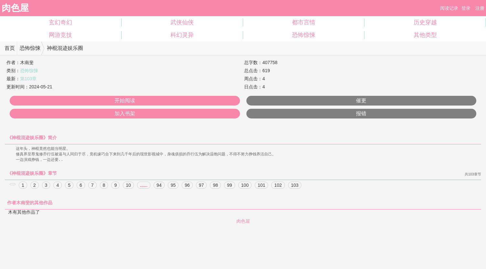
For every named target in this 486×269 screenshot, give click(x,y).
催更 (361, 100)
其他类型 (425, 35)
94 (159, 186)
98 (215, 186)
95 (173, 186)
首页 (10, 48)
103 (294, 186)
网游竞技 (60, 35)
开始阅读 (124, 100)
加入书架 (124, 113)
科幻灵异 (182, 35)
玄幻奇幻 (60, 22)
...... (143, 186)
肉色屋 (15, 8)
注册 (479, 8)
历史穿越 (425, 22)
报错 (361, 113)
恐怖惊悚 (303, 35)
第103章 (28, 78)
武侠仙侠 (182, 22)
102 (278, 186)
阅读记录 (449, 8)
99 (229, 186)
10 (128, 186)
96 (187, 186)
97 (201, 186)
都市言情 (303, 22)
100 (245, 186)
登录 (465, 8)
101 (261, 186)
